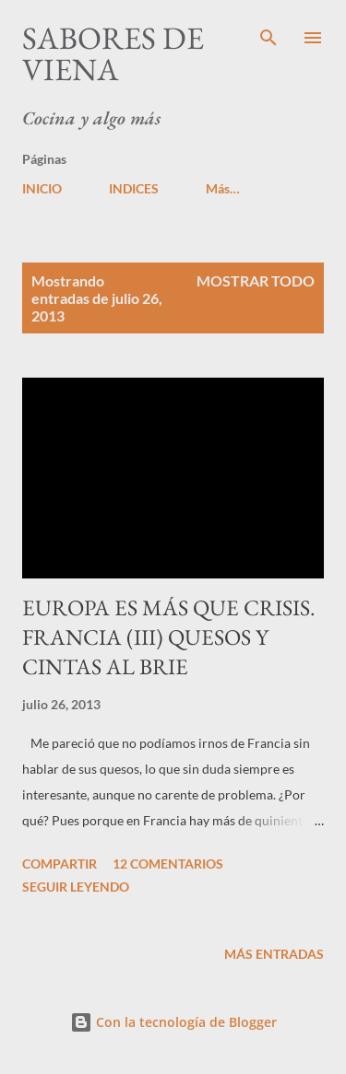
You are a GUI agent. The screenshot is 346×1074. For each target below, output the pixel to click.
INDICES (134, 188)
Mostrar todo (256, 280)
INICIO (42, 188)
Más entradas (274, 954)
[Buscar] (268, 33)
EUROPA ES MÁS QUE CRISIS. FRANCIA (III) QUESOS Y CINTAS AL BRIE (169, 637)
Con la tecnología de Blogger (173, 1022)
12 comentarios (168, 863)
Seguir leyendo (75, 886)
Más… (223, 188)
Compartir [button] (59, 863)
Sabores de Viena (113, 53)
